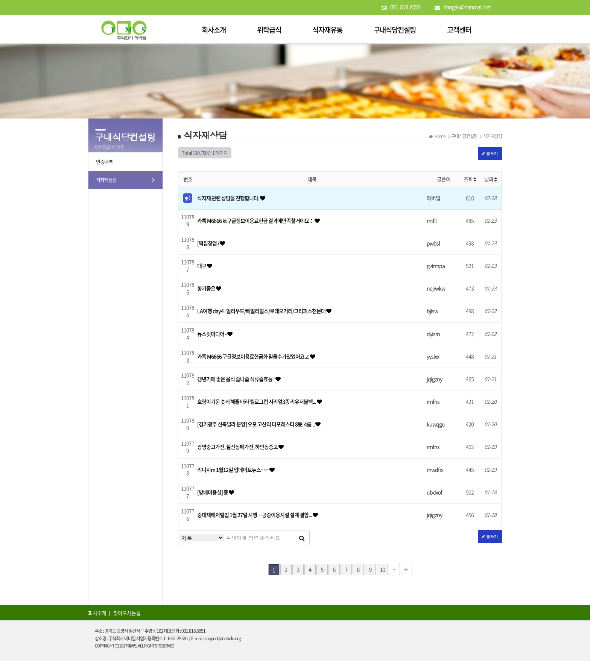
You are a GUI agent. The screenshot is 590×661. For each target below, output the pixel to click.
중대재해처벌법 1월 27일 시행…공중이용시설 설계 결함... (255, 514)
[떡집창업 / (208, 243)
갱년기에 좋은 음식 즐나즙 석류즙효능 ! (236, 379)
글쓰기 (490, 153)
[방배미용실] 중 (213, 492)
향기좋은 (206, 288)
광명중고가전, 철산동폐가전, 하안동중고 (237, 446)
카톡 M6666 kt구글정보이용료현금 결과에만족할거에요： (256, 220)
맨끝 (406, 569)
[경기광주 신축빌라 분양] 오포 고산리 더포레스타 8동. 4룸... (256, 424)
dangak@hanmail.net (467, 7)
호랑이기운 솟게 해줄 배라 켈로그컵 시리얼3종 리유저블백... (257, 401)
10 (382, 569)
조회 (470, 179)
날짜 (490, 179)
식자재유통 (327, 29)
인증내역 (104, 161)
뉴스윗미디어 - (212, 333)
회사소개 (214, 29)
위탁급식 (269, 29)
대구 (202, 265)
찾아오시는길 (126, 613)
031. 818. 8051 (405, 7)
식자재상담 (106, 179)
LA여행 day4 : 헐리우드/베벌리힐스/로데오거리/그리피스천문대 (261, 311)
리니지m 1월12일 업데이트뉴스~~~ (233, 469)
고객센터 (459, 29)
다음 (394, 569)
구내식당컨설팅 (395, 29)
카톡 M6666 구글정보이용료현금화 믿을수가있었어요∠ (253, 356)
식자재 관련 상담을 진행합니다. (228, 198)
